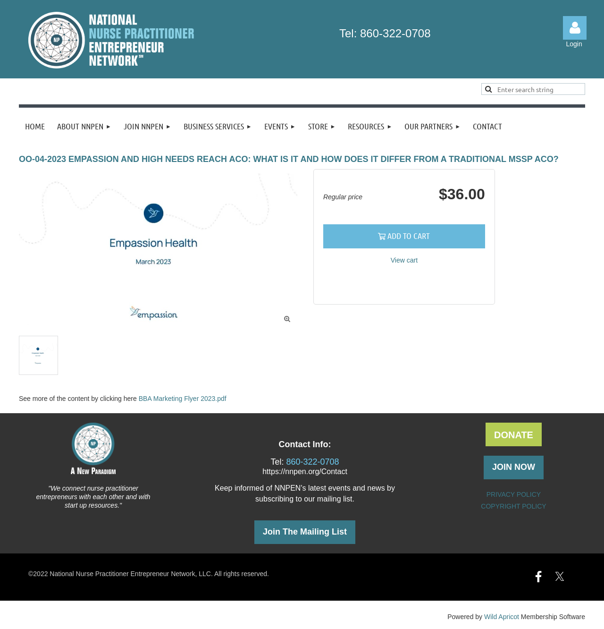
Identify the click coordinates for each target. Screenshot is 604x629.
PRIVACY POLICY (514, 494)
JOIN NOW (513, 467)
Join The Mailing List (305, 531)
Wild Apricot (501, 616)
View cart (404, 260)
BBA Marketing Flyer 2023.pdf (182, 398)
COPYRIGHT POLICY (513, 506)
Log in (575, 28)
